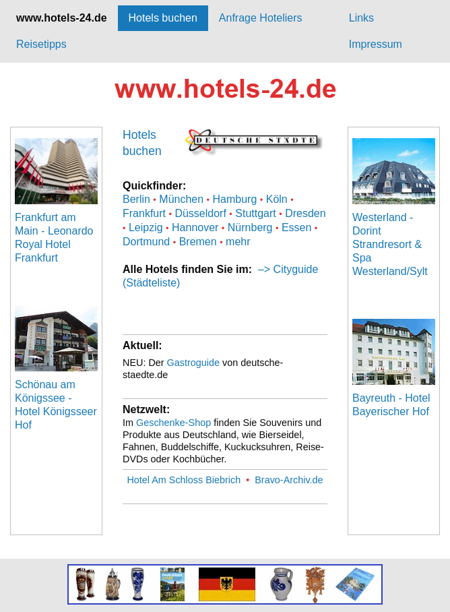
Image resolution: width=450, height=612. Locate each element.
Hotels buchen (163, 18)
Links (361, 18)
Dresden (305, 213)
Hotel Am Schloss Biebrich (183, 480)
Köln (277, 199)
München (181, 199)
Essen (296, 227)
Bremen (198, 241)
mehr (238, 241)
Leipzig (146, 227)
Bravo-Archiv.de (289, 480)
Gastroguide (193, 362)
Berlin (136, 199)
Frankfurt (144, 213)
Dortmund (146, 241)
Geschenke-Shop (173, 422)
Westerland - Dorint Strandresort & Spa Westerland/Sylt (390, 244)
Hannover (195, 227)
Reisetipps (41, 44)
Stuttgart (255, 213)
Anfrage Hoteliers (260, 18)
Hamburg (235, 199)
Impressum (375, 44)
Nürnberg (250, 227)
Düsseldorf (200, 213)
